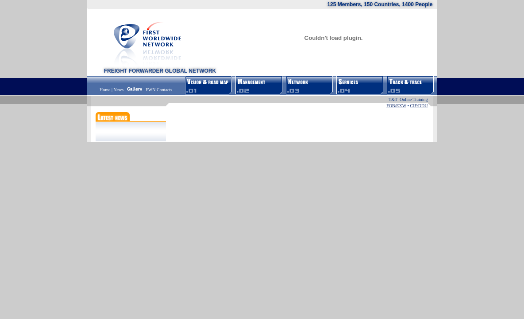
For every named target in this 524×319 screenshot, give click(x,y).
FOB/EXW (396, 105)
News (118, 89)
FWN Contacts (159, 89)
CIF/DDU (419, 105)
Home (106, 89)
